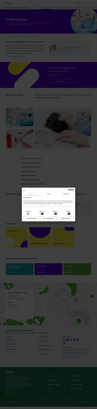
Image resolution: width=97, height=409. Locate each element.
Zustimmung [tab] (30, 193)
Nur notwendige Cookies (31, 218)
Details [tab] (48, 193)
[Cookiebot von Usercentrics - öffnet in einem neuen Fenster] (69, 190)
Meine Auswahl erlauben (48, 218)
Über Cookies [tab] (66, 193)
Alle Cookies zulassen (65, 218)
